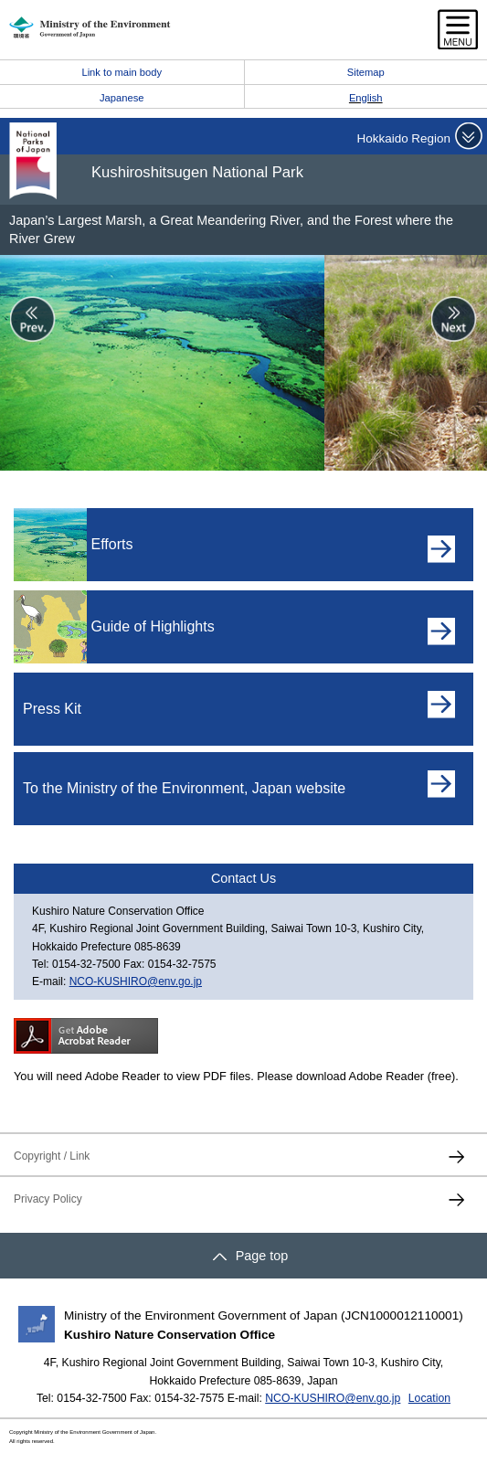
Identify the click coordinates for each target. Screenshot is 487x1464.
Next (454, 319)
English (366, 97)
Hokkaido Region (403, 138)
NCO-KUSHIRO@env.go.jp (135, 981)
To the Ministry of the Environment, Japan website (184, 788)
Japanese (122, 97)
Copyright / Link (52, 1156)
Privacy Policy (48, 1199)
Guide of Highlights (152, 626)
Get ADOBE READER (86, 1036)
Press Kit (52, 708)
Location (429, 1398)
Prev (33, 319)
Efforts (111, 544)
